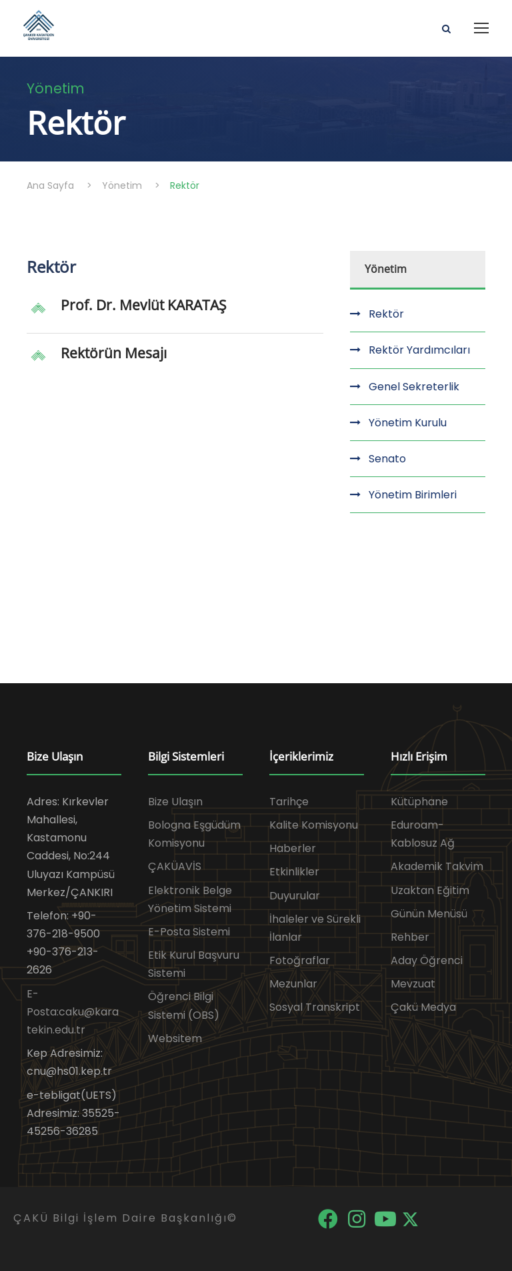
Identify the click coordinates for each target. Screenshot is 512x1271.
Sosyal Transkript (314, 1007)
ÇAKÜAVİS (174, 866)
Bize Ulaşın (175, 801)
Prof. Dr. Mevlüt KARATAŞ (144, 305)
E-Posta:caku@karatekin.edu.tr (73, 1011)
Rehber (410, 937)
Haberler (292, 848)
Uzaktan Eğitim (430, 890)
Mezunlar (293, 983)
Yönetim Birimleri (413, 494)
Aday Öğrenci (427, 960)
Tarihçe (289, 801)
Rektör (386, 314)
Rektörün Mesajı (114, 353)
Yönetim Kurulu (408, 422)
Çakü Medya (423, 1007)
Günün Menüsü (429, 913)
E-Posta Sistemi (189, 931)
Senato (387, 458)
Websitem (175, 1038)
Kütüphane (419, 801)
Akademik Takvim (437, 866)
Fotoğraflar (299, 960)
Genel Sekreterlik (414, 386)
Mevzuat (413, 983)
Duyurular (294, 895)
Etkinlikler (294, 871)
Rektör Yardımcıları (419, 350)
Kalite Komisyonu (313, 825)
